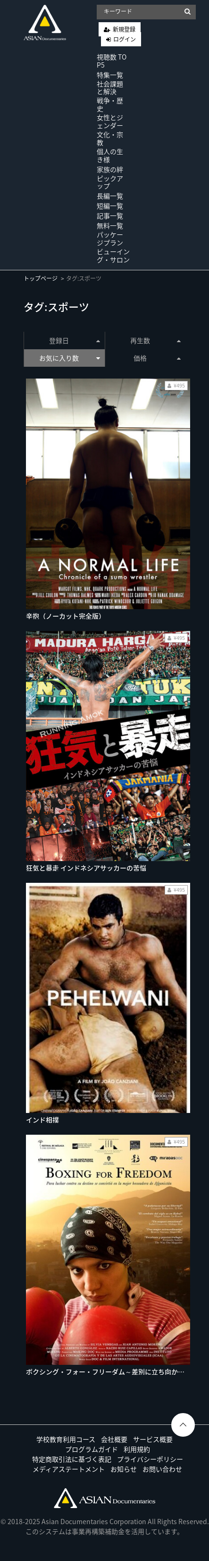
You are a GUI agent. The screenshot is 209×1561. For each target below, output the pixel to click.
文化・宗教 (110, 138)
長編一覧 (110, 195)
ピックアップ (110, 182)
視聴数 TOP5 (111, 60)
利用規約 (137, 1449)
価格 (157, 357)
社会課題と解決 (110, 87)
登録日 (74, 340)
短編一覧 (110, 205)
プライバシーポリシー (150, 1459)
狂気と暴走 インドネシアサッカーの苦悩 (86, 867)
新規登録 (124, 29)
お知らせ (123, 1469)
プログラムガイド (91, 1449)
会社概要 (114, 1439)
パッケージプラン (110, 238)
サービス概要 (153, 1439)
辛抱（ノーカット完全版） (65, 616)
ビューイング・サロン (113, 255)
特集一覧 (110, 74)
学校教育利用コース (65, 1439)
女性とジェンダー (110, 121)
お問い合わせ (162, 1469)
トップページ (41, 278)
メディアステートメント (69, 1469)
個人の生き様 (110, 155)
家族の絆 (110, 169)
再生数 (155, 340)
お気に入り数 (69, 357)
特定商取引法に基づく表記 (71, 1459)
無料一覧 (110, 225)
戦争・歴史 (110, 104)
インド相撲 (42, 1119)
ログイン (124, 39)
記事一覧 (110, 215)
